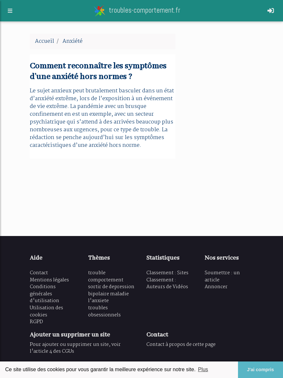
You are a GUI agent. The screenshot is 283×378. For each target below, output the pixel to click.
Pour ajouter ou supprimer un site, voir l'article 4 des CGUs (75, 348)
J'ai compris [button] (260, 369)
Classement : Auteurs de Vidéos (167, 283)
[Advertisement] (219, 131)
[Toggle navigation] (271, 12)
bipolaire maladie (108, 294)
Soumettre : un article (222, 276)
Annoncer (216, 287)
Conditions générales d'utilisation (44, 294)
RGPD (36, 322)
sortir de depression (111, 287)
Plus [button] (203, 369)
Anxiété (72, 41)
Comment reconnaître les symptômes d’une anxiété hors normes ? (98, 71)
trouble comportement (105, 276)
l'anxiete (98, 301)
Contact (39, 273)
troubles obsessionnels (104, 311)
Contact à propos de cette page (181, 344)
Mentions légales (49, 280)
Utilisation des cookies (46, 311)
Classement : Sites (167, 273)
